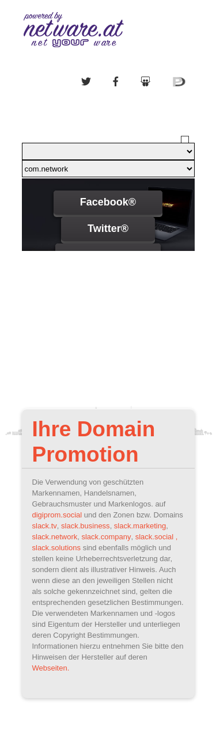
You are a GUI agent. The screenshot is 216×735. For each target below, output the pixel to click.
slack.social (154, 536)
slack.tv (44, 525)
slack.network (55, 536)
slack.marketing (140, 525)
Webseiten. (51, 668)
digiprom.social (57, 515)
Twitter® (108, 228)
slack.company (106, 536)
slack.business (85, 525)
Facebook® (108, 202)
